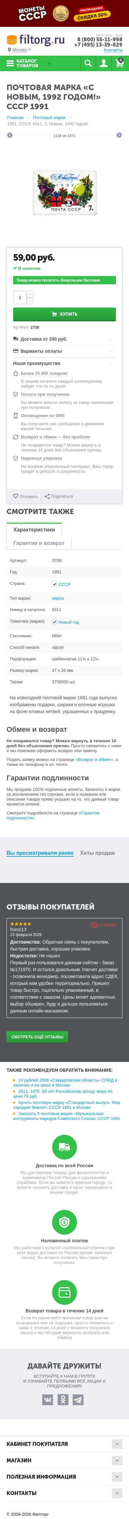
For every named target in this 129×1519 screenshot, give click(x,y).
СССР (65, 584)
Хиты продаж (97, 853)
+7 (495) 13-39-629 (98, 45)
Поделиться (59, 496)
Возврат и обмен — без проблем (55, 436)
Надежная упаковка (41, 458)
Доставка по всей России (64, 1165)
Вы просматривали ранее (40, 853)
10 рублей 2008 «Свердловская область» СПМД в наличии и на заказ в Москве (65, 1083)
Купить (68, 314)
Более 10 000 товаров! (44, 373)
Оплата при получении (45, 394)
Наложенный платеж (64, 1240)
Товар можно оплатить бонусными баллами (58, 280)
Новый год (69, 622)
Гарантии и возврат (38, 543)
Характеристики (34, 529)
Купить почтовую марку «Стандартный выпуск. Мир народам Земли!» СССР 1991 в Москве (66, 1105)
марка (58, 598)
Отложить (29, 496)
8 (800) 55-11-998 (99, 39)
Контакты (113, 50)
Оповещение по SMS (42, 415)
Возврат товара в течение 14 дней (64, 1310)
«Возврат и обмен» (94, 759)
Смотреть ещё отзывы (37, 1037)
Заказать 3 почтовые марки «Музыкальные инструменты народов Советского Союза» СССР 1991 (66, 1116)
